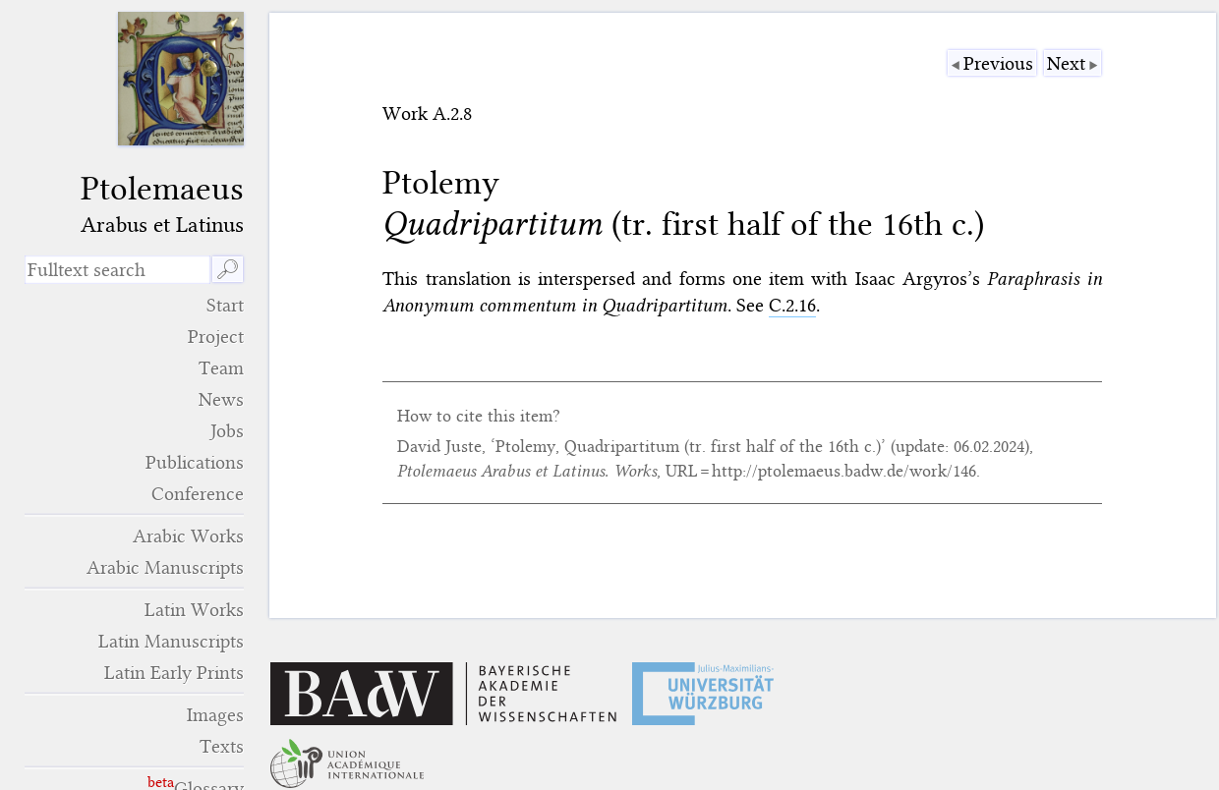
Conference (197, 493)
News (221, 399)
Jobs (227, 431)
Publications (194, 462)
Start (225, 305)
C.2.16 (792, 305)
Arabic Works (188, 536)
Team (221, 368)
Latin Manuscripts (171, 641)
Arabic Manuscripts (165, 567)
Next (1066, 63)
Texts (222, 746)
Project (216, 336)
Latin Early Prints (174, 672)
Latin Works (194, 609)
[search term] (117, 269)
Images (215, 715)
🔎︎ (227, 269)
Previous (998, 63)
